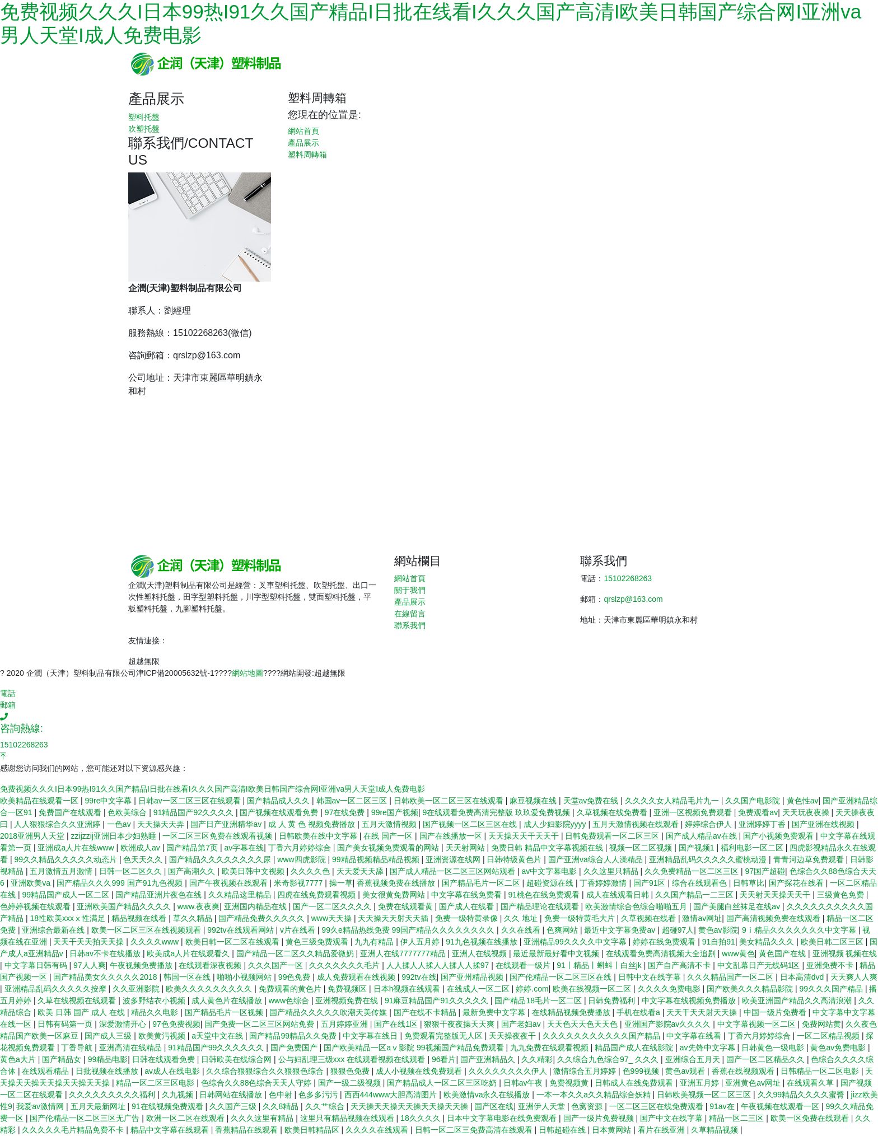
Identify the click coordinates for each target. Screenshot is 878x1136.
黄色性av (803, 800)
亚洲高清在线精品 (131, 1047)
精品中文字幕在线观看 (170, 1129)
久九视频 (178, 1094)
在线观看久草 (811, 1082)
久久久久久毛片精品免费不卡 (74, 1129)
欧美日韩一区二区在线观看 (233, 941)
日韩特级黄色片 (515, 859)
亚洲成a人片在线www (77, 847)
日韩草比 (748, 882)
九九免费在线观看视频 (550, 1047)
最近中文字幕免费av (620, 929)
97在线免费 (346, 812)
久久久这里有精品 (263, 1118)
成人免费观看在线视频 (357, 977)
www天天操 (332, 918)
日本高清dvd (803, 977)
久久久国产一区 (276, 965)
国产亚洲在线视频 (824, 824)
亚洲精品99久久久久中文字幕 (576, 941)
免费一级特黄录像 (467, 918)
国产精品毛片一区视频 (225, 1012)
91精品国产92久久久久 (194, 812)
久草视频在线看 (649, 918)
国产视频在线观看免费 (280, 812)
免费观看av (758, 812)
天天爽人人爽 (853, 977)
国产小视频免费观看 (779, 835)
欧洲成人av (141, 847)
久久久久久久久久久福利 (113, 1094)
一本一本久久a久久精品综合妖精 (594, 1094)
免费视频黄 (570, 1082)
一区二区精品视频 (829, 1035)
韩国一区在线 (188, 977)
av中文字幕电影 (550, 871)
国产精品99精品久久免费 (293, 1035)
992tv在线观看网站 (241, 929)
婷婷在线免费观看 (665, 941)
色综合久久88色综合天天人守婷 (257, 1082)
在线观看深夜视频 (211, 965)
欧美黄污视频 (163, 1035)
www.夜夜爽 (199, 906)
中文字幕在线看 (694, 1035)
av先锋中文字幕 (708, 1047)
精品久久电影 (155, 1012)
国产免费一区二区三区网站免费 (260, 1024)
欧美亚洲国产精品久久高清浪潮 (798, 1000)
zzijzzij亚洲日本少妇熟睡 (114, 835)
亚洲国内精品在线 (256, 906)
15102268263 (628, 578)
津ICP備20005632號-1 (175, 672)
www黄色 (738, 953)
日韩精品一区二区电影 (821, 1071)
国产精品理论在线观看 (541, 906)
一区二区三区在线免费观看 (657, 1106)
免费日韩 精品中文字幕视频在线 (548, 847)
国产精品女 (62, 1059)
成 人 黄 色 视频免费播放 (312, 824)
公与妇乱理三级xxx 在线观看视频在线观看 (353, 1059)
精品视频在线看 (140, 918)
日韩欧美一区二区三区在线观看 (450, 800)
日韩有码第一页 (66, 1024)
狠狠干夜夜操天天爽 (460, 1024)
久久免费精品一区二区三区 (693, 871)
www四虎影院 (302, 859)
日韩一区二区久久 (131, 871)
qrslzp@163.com (633, 599)
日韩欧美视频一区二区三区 (705, 1094)
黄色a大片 (19, 1059)
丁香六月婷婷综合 (300, 847)
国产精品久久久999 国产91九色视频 (121, 882)
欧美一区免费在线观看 (810, 1118)
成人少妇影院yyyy (556, 824)
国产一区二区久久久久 (333, 906)
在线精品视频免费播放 (572, 1012)
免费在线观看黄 (406, 906)
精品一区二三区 (737, 1118)
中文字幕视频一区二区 (757, 1024)
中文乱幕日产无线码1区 (759, 965)
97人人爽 (89, 965)
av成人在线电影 (173, 1071)
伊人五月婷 (421, 941)
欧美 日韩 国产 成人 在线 (82, 1012)
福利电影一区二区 (753, 847)
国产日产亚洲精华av (227, 824)
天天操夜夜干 (513, 1035)
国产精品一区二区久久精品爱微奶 (296, 953)
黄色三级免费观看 (318, 941)
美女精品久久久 (767, 941)
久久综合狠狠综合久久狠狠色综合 (266, 1071)
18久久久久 (421, 1118)
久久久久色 (311, 871)
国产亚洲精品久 (488, 1059)
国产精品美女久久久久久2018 (106, 977)
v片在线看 (298, 929)
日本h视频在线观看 (408, 988)
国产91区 (650, 882)
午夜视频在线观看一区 (781, 1106)
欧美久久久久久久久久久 (210, 988)
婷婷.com (532, 988)
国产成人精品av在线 (702, 835)
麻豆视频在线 (534, 800)
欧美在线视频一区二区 (593, 988)
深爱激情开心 (123, 1024)
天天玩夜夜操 (807, 812)
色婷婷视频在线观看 (36, 906)
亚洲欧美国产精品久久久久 (125, 906)
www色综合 (290, 1000)
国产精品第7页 (193, 847)
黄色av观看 (686, 1071)
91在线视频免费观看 (168, 1106)
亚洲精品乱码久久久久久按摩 (56, 988)
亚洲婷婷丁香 (763, 824)
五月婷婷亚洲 (345, 1024)
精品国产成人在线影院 (635, 1047)
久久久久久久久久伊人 (509, 1071)
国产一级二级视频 (350, 1082)
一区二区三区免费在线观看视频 (218, 835)
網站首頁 (303, 131)
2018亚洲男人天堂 (33, 835)
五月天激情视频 (390, 824)
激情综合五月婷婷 (585, 1071)
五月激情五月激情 (62, 871)
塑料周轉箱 (307, 154)
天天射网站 (466, 847)
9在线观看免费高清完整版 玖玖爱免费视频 (497, 812)
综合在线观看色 (700, 882)
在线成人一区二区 (479, 988)
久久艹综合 (326, 1106)
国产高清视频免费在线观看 (774, 918)
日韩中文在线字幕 (650, 977)
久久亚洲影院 (137, 988)
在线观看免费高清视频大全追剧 (662, 953)
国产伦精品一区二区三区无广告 (86, 1118)
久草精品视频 (715, 1129)
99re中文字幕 (109, 800)
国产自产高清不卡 (680, 965)
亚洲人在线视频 (480, 953)
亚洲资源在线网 (454, 859)
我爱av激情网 (41, 1106)
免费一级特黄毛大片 (580, 918)
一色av (120, 824)
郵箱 (8, 704)
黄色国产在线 (783, 953)
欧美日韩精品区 (313, 1129)
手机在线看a (639, 1012)
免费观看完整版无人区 (444, 1035)
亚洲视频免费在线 (347, 1000)
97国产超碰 (765, 871)
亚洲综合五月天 (693, 1059)
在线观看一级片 (524, 965)
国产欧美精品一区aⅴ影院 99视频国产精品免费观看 (415, 1047)
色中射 (282, 1094)
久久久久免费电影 (670, 988)
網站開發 (296, 672)
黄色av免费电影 (839, 1047)
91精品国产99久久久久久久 (217, 1047)
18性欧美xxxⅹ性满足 (68, 918)
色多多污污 (319, 1094)
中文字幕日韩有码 (36, 965)
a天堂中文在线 (218, 1035)
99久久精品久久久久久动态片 (66, 859)
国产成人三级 (109, 1035)
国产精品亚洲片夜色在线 (159, 894)
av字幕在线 (244, 847)
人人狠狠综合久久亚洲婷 (58, 824)
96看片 (444, 1059)
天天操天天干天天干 (524, 835)
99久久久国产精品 (832, 988)
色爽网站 (563, 929)
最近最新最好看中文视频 (557, 953)
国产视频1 (698, 847)
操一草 (341, 882)
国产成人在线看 (467, 906)
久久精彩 (537, 1059)
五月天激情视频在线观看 (636, 824)
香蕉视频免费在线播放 (397, 882)
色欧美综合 (128, 812)
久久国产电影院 (753, 800)
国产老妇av (522, 1024)
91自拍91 (718, 941)
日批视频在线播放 (108, 1071)
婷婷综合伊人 (709, 824)
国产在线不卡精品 (426, 1012)
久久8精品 (282, 1106)
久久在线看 (522, 929)
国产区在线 (493, 1106)
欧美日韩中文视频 (254, 871)
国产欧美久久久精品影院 (751, 988)
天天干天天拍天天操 (89, 941)
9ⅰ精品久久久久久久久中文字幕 (800, 929)
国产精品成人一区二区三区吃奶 (443, 1082)
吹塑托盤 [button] (144, 128)
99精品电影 (108, 1059)
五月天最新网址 (99, 1106)
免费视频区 (348, 988)
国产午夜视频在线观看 (229, 882)
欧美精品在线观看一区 (40, 800)
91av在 (722, 1106)
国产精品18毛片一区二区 (538, 1000)
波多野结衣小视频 (155, 1000)
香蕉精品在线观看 (247, 1129)
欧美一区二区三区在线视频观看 (147, 929)
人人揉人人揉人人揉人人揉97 (438, 965)
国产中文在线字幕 (672, 1118)
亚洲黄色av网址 (754, 1082)
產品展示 (303, 142)
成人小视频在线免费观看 (420, 1071)
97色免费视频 (176, 1024)
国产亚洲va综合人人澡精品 (596, 859)
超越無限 (144, 661)
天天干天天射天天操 (702, 1012)
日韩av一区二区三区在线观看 (190, 800)
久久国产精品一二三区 (695, 894)
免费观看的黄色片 (291, 988)
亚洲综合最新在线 (54, 929)
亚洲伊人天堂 (542, 1106)
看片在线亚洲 (662, 1129)
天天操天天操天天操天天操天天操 (410, 1106)
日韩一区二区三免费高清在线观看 (475, 1129)
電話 (8, 693)
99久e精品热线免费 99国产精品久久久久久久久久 (409, 929)
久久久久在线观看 (377, 1129)
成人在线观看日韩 (618, 894)
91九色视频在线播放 (482, 941)
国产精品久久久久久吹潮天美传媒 (329, 1012)
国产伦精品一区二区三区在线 (562, 977)
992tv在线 (418, 977)
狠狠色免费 (351, 1071)
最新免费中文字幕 (495, 1012)
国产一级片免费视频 (599, 1118)
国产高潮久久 (192, 871)
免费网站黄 (821, 1024)
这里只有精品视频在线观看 (348, 1118)
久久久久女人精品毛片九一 (673, 800)
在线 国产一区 (389, 835)
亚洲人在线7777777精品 (403, 953)
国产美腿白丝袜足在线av (737, 906)
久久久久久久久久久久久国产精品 (602, 1035)
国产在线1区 (397, 1024)
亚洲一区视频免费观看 (693, 812)
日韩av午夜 (524, 1082)
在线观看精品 (46, 1071)
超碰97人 (678, 929)
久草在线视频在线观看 (78, 1000)
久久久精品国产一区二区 (731, 977)
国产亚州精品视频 (473, 977)
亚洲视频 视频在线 (844, 953)
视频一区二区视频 (641, 847)
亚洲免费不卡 (831, 965)
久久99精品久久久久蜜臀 (802, 1094)
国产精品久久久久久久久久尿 (221, 859)
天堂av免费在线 (592, 800)
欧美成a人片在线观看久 (189, 953)
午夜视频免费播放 (142, 965)
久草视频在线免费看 (613, 812)
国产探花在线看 (797, 882)
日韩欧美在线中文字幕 (319, 835)
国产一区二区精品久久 (766, 1059)
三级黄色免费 (841, 894)
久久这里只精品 (612, 871)
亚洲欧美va (32, 882)
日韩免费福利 (612, 1000)
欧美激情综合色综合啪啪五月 (637, 906)
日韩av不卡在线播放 (106, 953)
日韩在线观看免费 (164, 1059)
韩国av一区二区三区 (353, 800)
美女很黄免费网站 (394, 894)
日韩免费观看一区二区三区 (613, 835)
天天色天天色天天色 (583, 1024)
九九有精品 (375, 941)
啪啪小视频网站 (245, 977)
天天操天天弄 (161, 824)
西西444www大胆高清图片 (392, 1094)
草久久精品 (193, 918)
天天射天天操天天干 (776, 894)
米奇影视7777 (299, 882)
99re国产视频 (394, 812)
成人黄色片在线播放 (228, 1000)
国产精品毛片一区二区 (482, 882)
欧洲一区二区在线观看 (186, 1118)
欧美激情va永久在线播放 (488, 1094)
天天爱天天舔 (361, 871)
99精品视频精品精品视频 (376, 859)
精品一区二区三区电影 (156, 1082)
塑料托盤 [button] (144, 117)
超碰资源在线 (551, 882)
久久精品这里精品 (240, 894)
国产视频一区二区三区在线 (471, 824)
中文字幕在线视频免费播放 (690, 1000)
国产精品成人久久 (279, 800)
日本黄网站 (612, 1129)
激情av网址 (702, 918)
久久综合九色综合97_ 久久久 (609, 1059)
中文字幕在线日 (371, 1035)
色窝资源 (588, 1106)
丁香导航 (78, 1047)
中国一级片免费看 (776, 1012)
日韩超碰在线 (563, 1129)
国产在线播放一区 (451, 835)
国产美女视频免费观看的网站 (389, 847)
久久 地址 (522, 918)
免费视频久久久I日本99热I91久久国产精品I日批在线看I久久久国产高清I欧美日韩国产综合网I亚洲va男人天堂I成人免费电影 (212, 788)
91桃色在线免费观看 (545, 894)
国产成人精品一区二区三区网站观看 (453, 871)
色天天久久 (144, 859)
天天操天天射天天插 (394, 918)
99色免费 (295, 977)
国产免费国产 (295, 1047)
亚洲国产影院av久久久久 (668, 1024)
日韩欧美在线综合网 (237, 1059)
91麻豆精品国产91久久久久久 (438, 1000)
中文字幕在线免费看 (467, 894)
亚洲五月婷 (700, 1082)
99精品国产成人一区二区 (66, 894)
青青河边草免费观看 (809, 859)
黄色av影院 (718, 929)
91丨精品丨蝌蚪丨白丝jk (600, 965)
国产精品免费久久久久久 (262, 918)
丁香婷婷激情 (604, 882)
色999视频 (642, 1071)
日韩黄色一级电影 (773, 1047)
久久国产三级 (234, 1106)
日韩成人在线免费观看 (635, 1082)
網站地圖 (247, 672)
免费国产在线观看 (71, 812)
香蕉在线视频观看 (744, 1071)
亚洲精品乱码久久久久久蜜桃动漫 (709, 859)
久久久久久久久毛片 (345, 965)
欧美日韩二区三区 (833, 941)
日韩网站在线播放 (231, 1094)
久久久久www (155, 941)
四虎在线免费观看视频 (317, 894)
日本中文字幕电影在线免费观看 (503, 1118)
